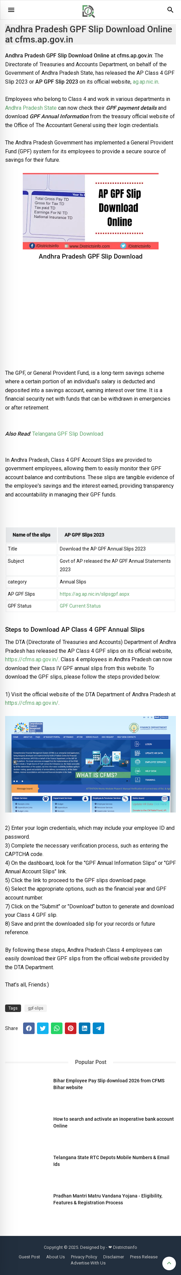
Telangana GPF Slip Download (67, 434)
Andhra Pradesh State (31, 108)
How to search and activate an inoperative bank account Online (113, 1122)
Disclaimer (113, 1256)
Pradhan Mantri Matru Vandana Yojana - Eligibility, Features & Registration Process (107, 1199)
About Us (55, 1256)
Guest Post (29, 1256)
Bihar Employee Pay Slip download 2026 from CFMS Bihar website (108, 1084)
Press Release (144, 1256)
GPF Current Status (80, 606)
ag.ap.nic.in (145, 81)
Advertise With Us (88, 1262)
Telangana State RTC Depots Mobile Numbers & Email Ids (111, 1161)
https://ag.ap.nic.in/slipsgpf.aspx (94, 594)
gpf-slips (35, 1008)
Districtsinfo (125, 1247)
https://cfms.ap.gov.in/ (31, 659)
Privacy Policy (84, 1256)
